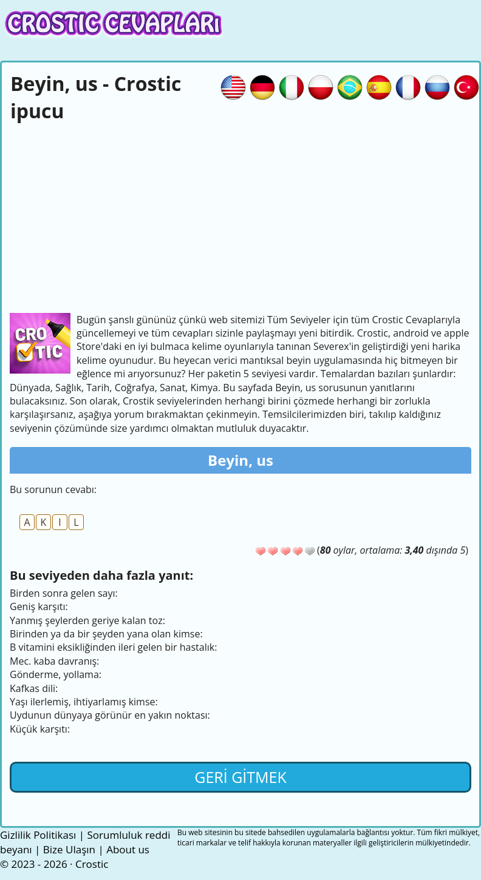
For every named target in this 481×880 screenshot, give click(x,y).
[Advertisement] (240, 216)
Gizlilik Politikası (38, 835)
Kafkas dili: (34, 688)
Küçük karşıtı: (40, 729)
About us (127, 849)
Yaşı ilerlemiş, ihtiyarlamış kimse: (84, 701)
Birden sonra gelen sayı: (64, 593)
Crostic (91, 864)
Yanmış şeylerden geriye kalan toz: (87, 620)
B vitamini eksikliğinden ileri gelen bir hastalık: (113, 647)
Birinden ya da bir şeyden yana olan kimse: (106, 633)
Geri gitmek (240, 777)
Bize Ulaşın (69, 849)
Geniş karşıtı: (39, 606)
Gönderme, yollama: (55, 674)
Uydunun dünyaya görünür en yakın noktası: (110, 715)
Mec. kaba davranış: (54, 661)
